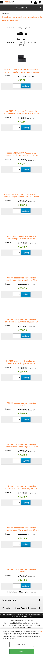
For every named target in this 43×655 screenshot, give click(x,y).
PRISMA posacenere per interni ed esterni (21, 404)
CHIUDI (41, 631)
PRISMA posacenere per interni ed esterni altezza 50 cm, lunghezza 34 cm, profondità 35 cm (21, 280)
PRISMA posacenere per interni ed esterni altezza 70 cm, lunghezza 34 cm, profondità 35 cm (21, 530)
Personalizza (21, 644)
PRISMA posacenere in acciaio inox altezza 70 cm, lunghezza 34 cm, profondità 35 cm (21, 363)
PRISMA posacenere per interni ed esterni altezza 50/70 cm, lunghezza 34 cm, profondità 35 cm (21, 321)
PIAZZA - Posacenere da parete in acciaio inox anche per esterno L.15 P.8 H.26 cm (21, 195)
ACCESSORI (21, 7)
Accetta (21, 651)
